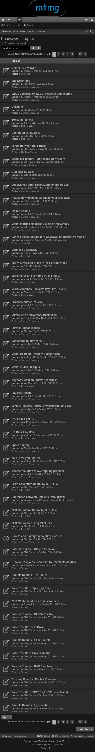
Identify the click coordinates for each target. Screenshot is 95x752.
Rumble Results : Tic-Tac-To (29, 575)
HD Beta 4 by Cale (23, 432)
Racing (24, 555)
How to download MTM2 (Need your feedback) (41, 197)
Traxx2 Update (20, 210)
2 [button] (58, 54)
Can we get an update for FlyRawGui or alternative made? (48, 236)
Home (11, 19)
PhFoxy (27, 201)
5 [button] (72, 54)
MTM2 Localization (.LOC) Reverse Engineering (41, 93)
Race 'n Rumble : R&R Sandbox (31, 666)
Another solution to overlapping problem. (38, 471)
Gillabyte (17, 106)
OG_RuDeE (29, 149)
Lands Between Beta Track (28, 145)
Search (6, 25)
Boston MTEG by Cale (25, 132)
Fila (25, 84)
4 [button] (67, 54)
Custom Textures (29, 165)
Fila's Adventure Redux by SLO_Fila (34, 484)
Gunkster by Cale (22, 171)
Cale (25, 136)
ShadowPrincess (31, 565)
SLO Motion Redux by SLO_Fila (31, 523)
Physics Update (21, 392)
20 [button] (80, 54)
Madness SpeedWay (24, 249)
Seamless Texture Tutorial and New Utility (38, 158)
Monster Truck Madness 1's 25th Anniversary (40, 223)
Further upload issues (25, 327)
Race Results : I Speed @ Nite (30, 588)
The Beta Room (28, 152)
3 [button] (63, 54)
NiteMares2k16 (30, 357)
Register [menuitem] (93, 20)
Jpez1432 (28, 188)
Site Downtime (20, 80)
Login (18, 25)
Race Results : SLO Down (28, 627)
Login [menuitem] (87, 20)
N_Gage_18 (29, 435)
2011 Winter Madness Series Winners (35, 601)
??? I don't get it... (23, 418)
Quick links (4, 20)
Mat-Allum (28, 383)
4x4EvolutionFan (31, 227)
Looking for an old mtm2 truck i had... (35, 275)
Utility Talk (25, 74)
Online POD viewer (23, 67)
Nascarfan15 (29, 279)
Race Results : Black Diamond (30, 653)
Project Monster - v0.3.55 (27, 301)
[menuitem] (91, 31)
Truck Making (27, 126)
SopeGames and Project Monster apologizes (40, 184)
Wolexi (26, 448)
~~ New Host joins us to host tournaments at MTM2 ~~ (46, 562)
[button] (48, 54)
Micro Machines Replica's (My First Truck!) (38, 288)
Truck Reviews (28, 178)
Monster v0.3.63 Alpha (25, 367)
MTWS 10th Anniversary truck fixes (34, 314)
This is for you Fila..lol (25, 458)
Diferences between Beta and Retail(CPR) (38, 496)
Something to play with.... (27, 340)
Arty (41, 745)
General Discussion (30, 87)
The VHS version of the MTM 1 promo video (39, 262)
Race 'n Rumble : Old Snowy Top (32, 614)
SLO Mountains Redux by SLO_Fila (34, 510)
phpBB (37, 741)
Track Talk (26, 139)
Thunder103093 (31, 318)
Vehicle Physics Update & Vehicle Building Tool (41, 405)
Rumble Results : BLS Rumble (30, 640)
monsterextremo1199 (33, 500)
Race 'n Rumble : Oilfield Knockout (33, 549)
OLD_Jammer (30, 552)
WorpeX (27, 292)
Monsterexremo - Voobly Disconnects (35, 353)
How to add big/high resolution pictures (36, 536)
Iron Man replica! (22, 119)
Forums (20, 20)
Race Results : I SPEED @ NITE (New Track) (39, 692)
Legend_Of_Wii (30, 240)
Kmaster (27, 71)
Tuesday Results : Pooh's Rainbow (33, 679)
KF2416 (27, 123)
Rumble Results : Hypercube (29, 705)
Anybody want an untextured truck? (34, 380)
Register (31, 25)
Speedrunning (20, 445)
